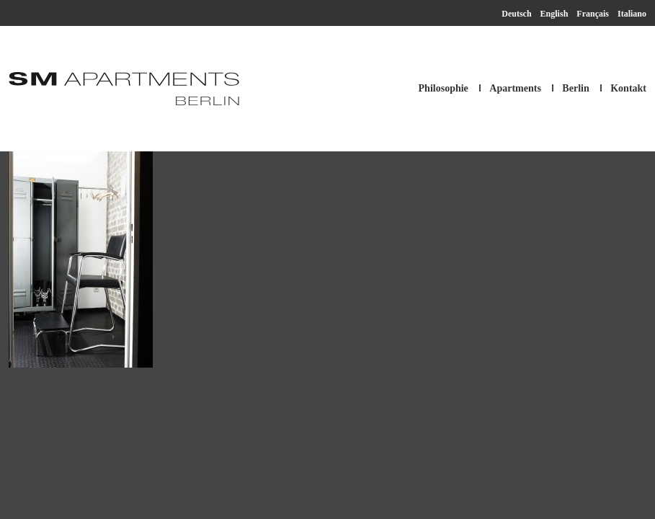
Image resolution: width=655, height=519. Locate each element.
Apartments (515, 88)
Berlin (575, 88)
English (554, 14)
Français (592, 14)
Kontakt (628, 88)
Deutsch (516, 14)
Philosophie (443, 88)
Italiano (632, 14)
